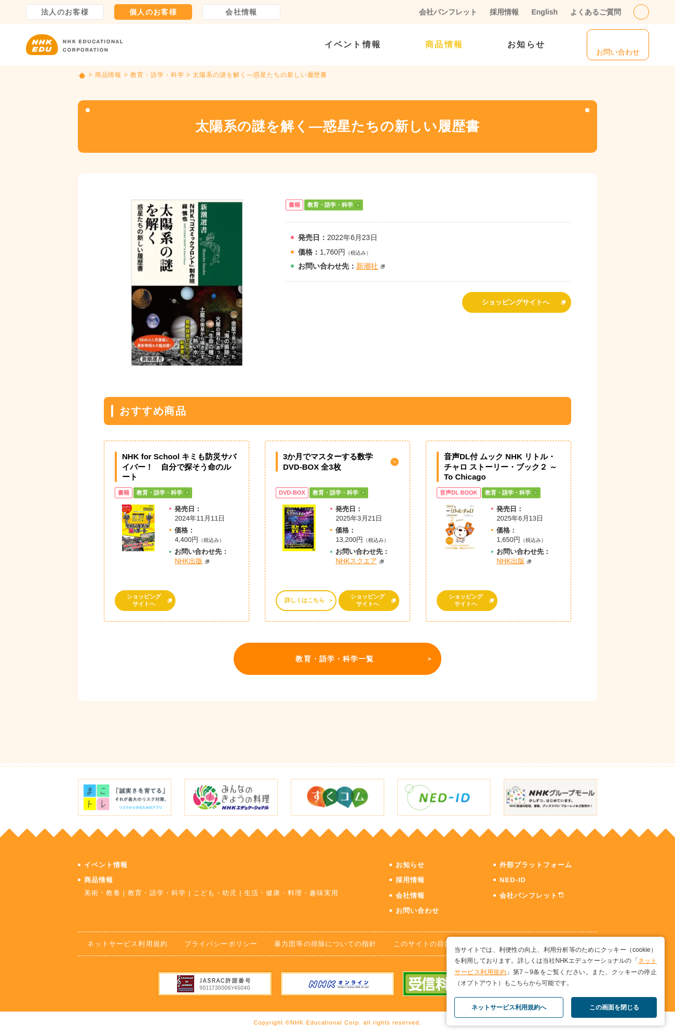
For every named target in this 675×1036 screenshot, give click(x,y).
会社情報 (241, 12)
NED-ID (513, 880)
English (544, 12)
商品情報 (444, 44)
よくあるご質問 (595, 12)
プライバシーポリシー (220, 944)
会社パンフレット (448, 12)
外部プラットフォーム (536, 865)
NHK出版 (188, 561)
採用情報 (504, 12)
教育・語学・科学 (157, 74)
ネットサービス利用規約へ (508, 1007)
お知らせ (526, 44)
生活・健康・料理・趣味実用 (291, 893)
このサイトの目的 (423, 944)
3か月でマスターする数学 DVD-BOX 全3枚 (328, 461)
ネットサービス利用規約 (127, 944)
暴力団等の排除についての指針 (325, 944)
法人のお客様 (65, 12)
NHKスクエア (355, 561)
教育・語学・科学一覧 (334, 659)
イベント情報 (353, 44)
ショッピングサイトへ (515, 302)
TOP (82, 75)
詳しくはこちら (305, 600)
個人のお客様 (153, 12)
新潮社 (367, 266)
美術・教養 (102, 893)
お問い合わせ (417, 910)
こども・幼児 (215, 893)
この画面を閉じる (614, 1007)
